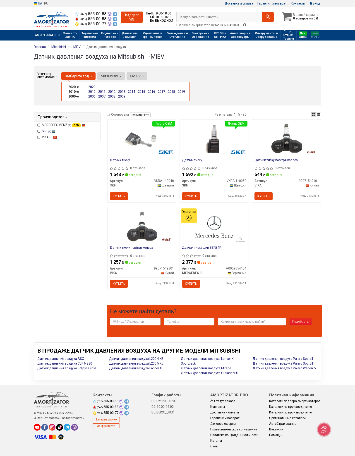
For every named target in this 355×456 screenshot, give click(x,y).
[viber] (74, 427)
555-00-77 (91, 23)
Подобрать (300, 321)
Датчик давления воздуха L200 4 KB (136, 359)
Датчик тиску (120, 160)
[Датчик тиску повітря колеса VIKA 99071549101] (286, 139)
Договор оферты (223, 423)
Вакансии (276, 429)
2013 (121, 91)
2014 (131, 91)
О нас (214, 446)
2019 (181, 91)
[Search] (268, 17)
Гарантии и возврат (225, 418)
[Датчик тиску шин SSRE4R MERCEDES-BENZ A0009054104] (214, 227)
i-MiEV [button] (137, 76)
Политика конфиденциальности (234, 435)
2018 (171, 91)
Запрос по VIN (106, 425)
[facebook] (44, 427)
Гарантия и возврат (272, 3)
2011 (102, 91)
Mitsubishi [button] (111, 76)
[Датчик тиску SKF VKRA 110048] (141, 139)
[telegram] (67, 427)
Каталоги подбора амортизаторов (295, 401)
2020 (92, 87)
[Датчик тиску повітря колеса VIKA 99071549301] (141, 227)
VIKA (47, 137)
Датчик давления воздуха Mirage (206, 368)
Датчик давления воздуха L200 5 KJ (136, 363)
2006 (92, 96)
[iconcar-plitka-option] (313, 114)
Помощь (275, 435)
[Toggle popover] (324, 429)
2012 (111, 91)
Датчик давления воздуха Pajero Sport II (283, 359)
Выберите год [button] (78, 76)
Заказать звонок (106, 419)
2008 (111, 96)
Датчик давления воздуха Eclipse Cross (66, 368)
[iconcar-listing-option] (318, 114)
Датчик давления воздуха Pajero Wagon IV (284, 368)
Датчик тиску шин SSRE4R (201, 247)
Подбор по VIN (131, 17)
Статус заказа (222, 401)
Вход (315, 3)
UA (38, 3)
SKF (48, 131)
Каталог (216, 440)
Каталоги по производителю (290, 406)
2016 (151, 91)
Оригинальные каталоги (287, 418)
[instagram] (52, 427)
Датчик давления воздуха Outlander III (209, 373)
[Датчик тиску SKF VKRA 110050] (214, 139)
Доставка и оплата (239, 3)
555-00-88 (91, 14)
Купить (119, 196)
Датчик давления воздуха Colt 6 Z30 (64, 363)
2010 (92, 91)
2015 (141, 91)
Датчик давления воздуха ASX (60, 359)
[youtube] (37, 427)
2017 (161, 91)
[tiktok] (59, 427)
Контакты (298, 3)
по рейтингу (140, 114)
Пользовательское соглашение (233, 429)
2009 (121, 96)
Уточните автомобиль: (47, 75)
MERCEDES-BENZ (61, 125)
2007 (102, 96)
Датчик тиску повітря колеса (276, 160)
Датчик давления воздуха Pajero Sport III (283, 363)
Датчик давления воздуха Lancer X (135, 368)
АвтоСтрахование (282, 423)
